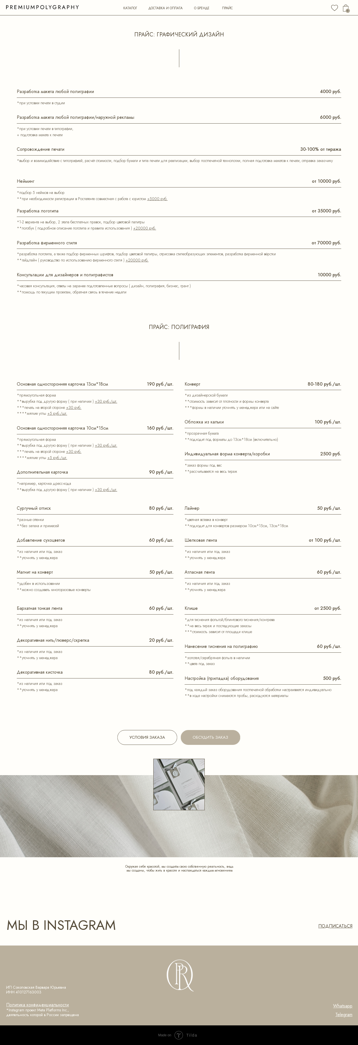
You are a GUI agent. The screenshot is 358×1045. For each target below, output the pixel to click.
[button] (216, 737)
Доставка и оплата (166, 8)
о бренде (201, 8)
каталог (130, 8)
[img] (334, 8)
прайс (227, 8)
